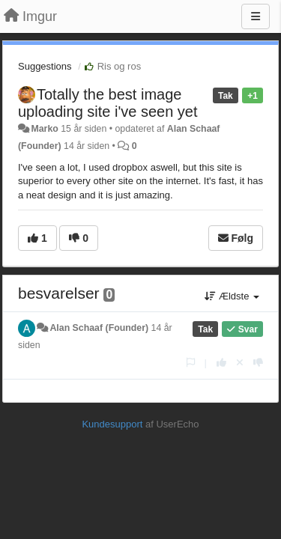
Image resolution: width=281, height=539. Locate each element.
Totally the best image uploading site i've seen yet (108, 103)
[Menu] (255, 16)
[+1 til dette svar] (221, 362)
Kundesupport (112, 424)
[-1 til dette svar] (258, 362)
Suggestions (45, 66)
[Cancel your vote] (240, 362)
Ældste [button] (232, 296)
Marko (44, 129)
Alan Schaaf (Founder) (98, 328)
